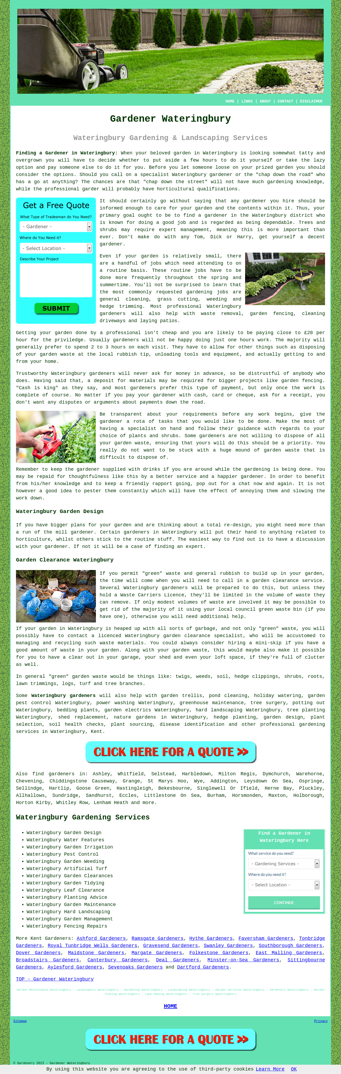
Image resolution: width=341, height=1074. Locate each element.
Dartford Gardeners (203, 967)
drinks (151, 469)
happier (227, 476)
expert (194, 546)
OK (294, 1069)
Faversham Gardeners (265, 938)
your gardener (49, 546)
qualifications (217, 189)
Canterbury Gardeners (117, 960)
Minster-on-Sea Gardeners (243, 960)
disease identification (192, 724)
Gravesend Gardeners (170, 945)
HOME (230, 101)
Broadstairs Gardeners (47, 960)
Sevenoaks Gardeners (135, 967)
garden (182, 153)
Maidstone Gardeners (96, 953)
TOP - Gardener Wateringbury (55, 979)
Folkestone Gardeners (219, 953)
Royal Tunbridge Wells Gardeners (92, 945)
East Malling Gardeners (289, 953)
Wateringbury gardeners (63, 695)
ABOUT (265, 101)
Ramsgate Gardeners (158, 938)
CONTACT (285, 101)
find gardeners (53, 774)
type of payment (218, 388)
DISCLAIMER (311, 101)
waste (67, 354)
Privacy (321, 1021)
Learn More (270, 1069)
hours (118, 347)
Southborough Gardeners (290, 945)
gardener (254, 201)
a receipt (297, 395)
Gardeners (58, 938)
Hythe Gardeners (211, 938)
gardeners (112, 313)
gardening (199, 292)
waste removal (221, 313)
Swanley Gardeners (228, 945)
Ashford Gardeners (101, 938)
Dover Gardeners (38, 953)
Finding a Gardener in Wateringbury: (67, 153)
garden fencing (301, 380)
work (21, 498)
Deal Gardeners (177, 960)
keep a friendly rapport (138, 483)
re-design (237, 525)
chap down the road (285, 174)
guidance (248, 428)
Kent (96, 731)
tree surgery (268, 703)
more (148, 802)
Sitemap (20, 1021)
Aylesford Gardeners (75, 967)
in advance (208, 373)
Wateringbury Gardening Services (83, 818)
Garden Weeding (84, 861)
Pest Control (81, 854)
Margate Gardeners (157, 953)
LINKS (247, 101)
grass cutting (177, 299)
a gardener (213, 215)
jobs (156, 263)
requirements (200, 414)
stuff (164, 539)
